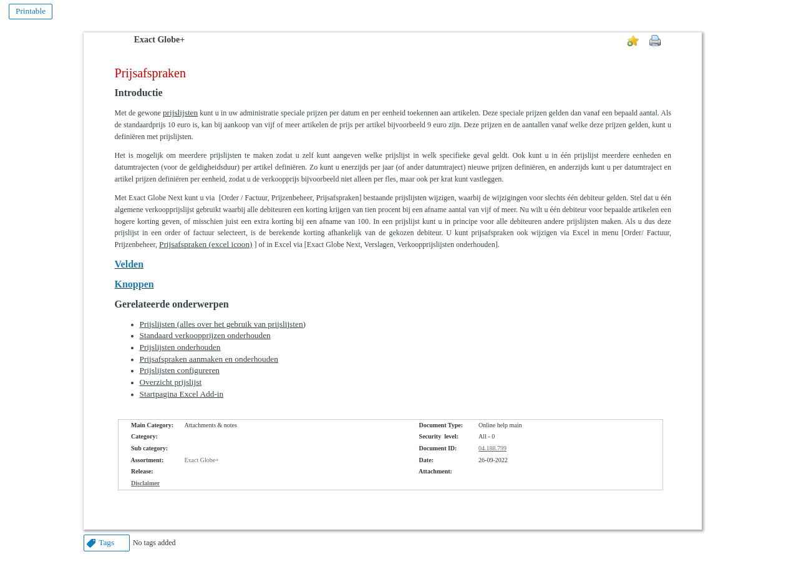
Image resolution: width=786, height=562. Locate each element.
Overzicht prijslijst (171, 382)
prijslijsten (180, 112)
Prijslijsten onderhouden (180, 347)
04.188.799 (492, 448)
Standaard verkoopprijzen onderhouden (205, 335)
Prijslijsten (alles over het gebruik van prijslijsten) (223, 324)
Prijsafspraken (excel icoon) (206, 244)
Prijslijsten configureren (180, 370)
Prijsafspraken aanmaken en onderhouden (209, 359)
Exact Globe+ (159, 39)
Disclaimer (145, 483)
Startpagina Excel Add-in (182, 394)
